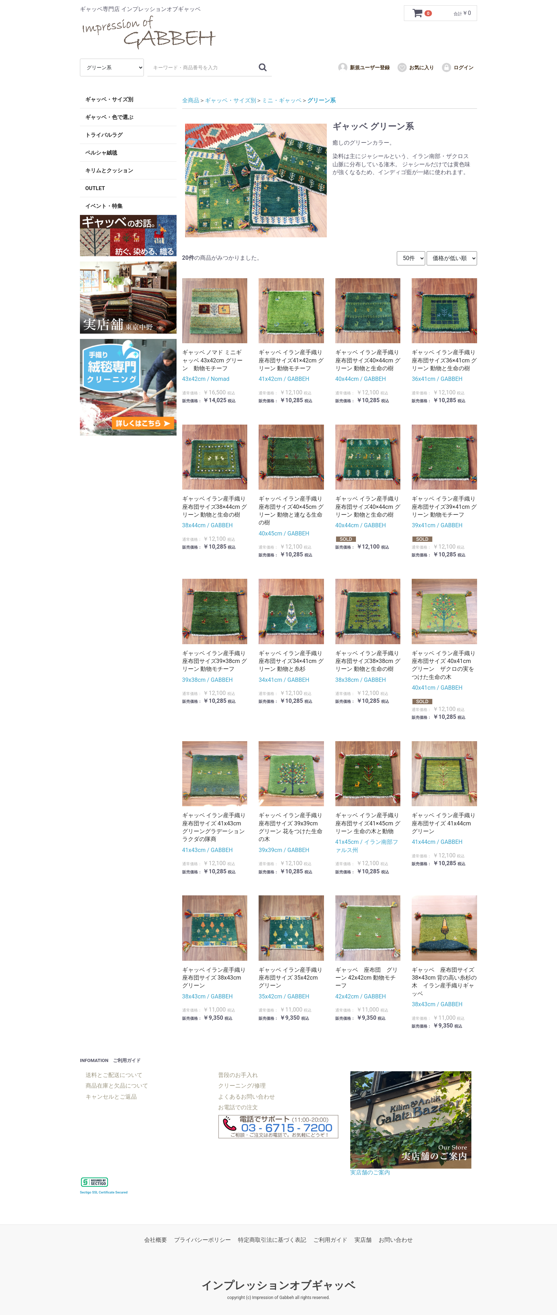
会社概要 (155, 1239)
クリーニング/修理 (242, 1085)
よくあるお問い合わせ (246, 1096)
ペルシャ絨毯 (101, 153)
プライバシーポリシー (202, 1239)
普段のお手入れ (238, 1075)
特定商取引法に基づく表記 (272, 1239)
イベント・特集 (104, 206)
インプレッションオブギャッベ (278, 1285)
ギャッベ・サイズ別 (109, 99)
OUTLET (95, 188)
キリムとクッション (109, 170)
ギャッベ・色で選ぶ (109, 117)
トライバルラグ (104, 135)
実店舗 (363, 1239)
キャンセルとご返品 (111, 1096)
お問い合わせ (396, 1239)
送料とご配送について (114, 1075)
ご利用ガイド (330, 1239)
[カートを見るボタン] (423, 13)
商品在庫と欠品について (117, 1085)
